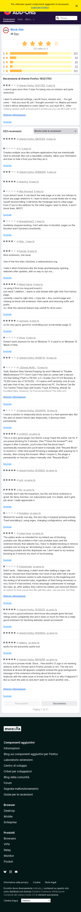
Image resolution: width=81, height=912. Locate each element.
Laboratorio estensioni (18, 759)
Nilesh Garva (25, 284)
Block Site (17, 29)
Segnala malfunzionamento (21, 788)
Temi (20, 19)
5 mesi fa (26, 148)
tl (19, 148)
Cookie (36, 882)
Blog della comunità (16, 777)
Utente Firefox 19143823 (32, 470)
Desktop (9, 810)
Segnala (7, 122)
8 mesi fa (32, 251)
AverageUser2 (26, 221)
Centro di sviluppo (15, 765)
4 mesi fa (51, 139)
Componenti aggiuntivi (19, 742)
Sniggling (24, 513)
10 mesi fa (51, 357)
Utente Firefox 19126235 (32, 609)
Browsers (10, 838)
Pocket (8, 861)
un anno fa (34, 434)
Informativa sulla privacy (16, 882)
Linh (21, 480)
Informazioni (12, 748)
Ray (16, 33)
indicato (37, 888)
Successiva (59, 703)
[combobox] (66, 18)
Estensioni (9, 19)
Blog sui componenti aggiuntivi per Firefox (31, 754)
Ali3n (21, 241)
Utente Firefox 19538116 (32, 357)
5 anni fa (50, 85)
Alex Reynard (26, 191)
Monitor (9, 855)
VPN (7, 844)
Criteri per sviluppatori (18, 771)
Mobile (8, 816)
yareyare (23, 320)
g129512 (23, 434)
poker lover (25, 533)
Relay (7, 850)
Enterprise (10, 822)
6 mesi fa (34, 181)
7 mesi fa (39, 221)
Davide (22, 251)
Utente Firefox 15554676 (32, 410)
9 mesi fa (38, 284)
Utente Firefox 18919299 (32, 659)
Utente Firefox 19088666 (32, 172)
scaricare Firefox (40, 7)
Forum (8, 783)
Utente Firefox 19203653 (32, 633)
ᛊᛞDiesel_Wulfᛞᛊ (27, 367)
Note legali (50, 882)
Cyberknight (25, 566)
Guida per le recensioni (18, 794)
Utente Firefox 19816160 (32, 139)
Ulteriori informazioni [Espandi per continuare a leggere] (14, 115)
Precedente (21, 703)
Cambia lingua (11, 900)
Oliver (22, 337)
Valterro (23, 642)
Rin (20, 489)
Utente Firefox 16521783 (32, 85)
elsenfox (23, 181)
